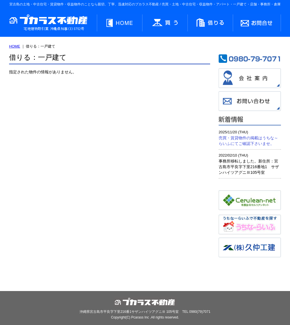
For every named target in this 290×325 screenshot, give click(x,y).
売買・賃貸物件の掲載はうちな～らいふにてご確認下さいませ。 (248, 141)
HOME (14, 46)
